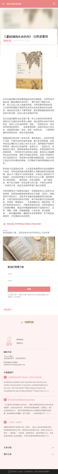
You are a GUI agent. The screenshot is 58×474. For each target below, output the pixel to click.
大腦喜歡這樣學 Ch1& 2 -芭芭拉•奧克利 (25, 377)
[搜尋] (54, 4)
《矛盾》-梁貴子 (15, 422)
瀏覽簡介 (20, 343)
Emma (20, 339)
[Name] (29, 280)
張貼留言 (8, 309)
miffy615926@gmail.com (14, 365)
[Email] (29, 274)
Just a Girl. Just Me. (14, 4)
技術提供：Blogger (15, 471)
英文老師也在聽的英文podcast (21, 400)
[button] (4, 224)
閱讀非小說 (7, 41)
